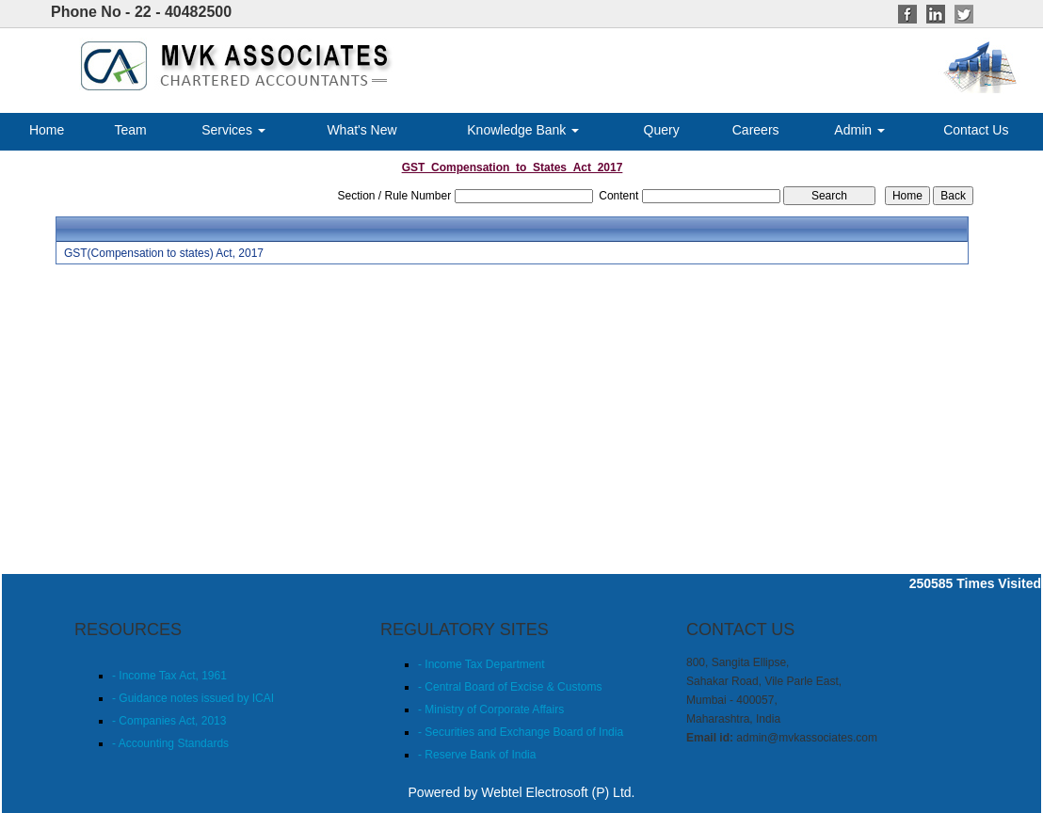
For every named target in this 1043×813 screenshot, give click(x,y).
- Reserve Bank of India (477, 754)
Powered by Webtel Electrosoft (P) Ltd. (522, 792)
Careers (755, 129)
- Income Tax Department (481, 664)
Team (130, 129)
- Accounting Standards (170, 743)
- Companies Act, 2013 (169, 720)
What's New (361, 129)
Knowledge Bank (523, 129)
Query (662, 129)
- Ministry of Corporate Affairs (491, 709)
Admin (859, 129)
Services (233, 129)
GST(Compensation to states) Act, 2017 (164, 253)
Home (46, 129)
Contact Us (975, 129)
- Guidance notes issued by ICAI (193, 698)
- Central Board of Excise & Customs (510, 686)
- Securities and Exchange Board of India (520, 732)
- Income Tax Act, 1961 (169, 675)
